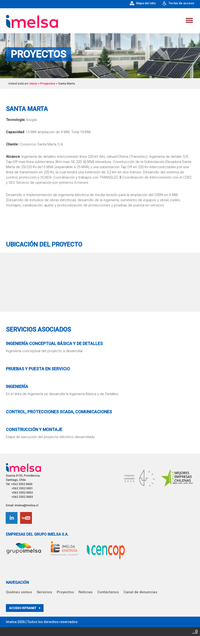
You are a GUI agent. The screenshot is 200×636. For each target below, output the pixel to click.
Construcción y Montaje (34, 429)
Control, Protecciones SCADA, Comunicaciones (59, 411)
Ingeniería (17, 386)
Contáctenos (108, 592)
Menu (189, 20)
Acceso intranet (24, 608)
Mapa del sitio (143, 3)
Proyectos (47, 83)
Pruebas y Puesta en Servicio (38, 368)
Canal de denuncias (140, 592)
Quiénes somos (19, 592)
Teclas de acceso (178, 3)
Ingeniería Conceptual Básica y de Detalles (54, 343)
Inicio (33, 83)
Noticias (86, 592)
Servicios (44, 592)
